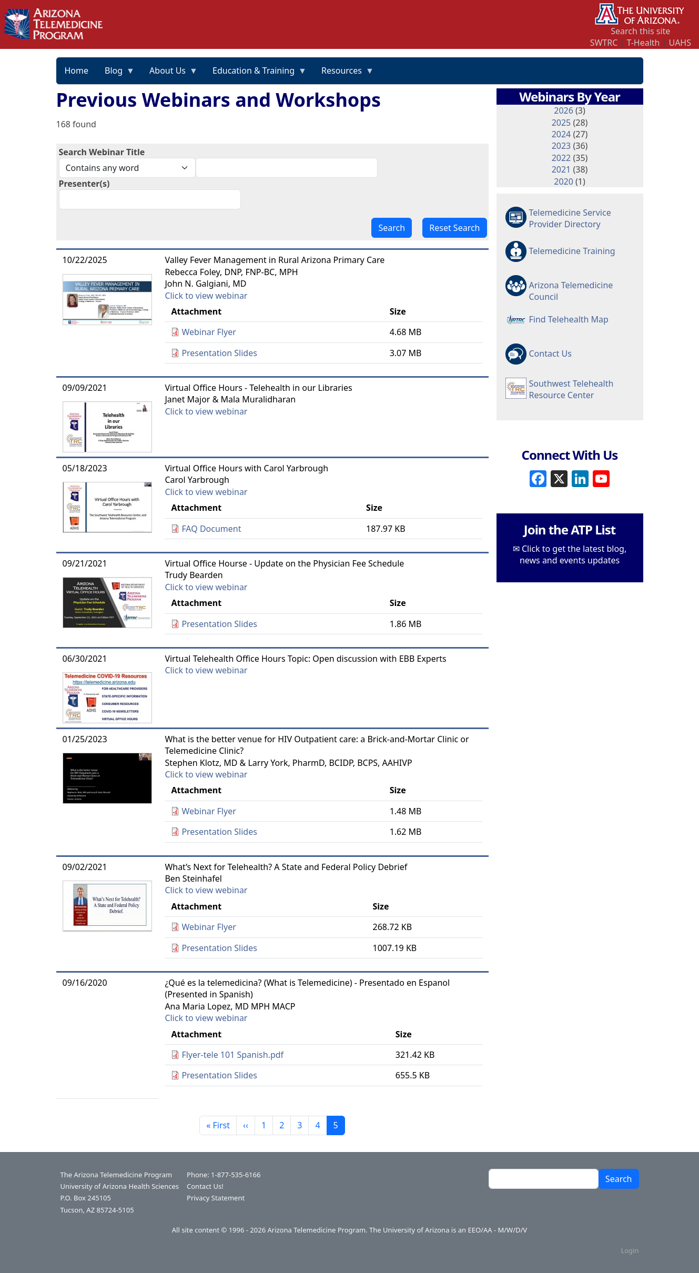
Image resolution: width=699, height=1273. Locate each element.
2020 (563, 181)
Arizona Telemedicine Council (571, 290)
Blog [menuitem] (116, 74)
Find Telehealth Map (569, 319)
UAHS (680, 42)
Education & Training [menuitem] (256, 74)
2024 (561, 134)
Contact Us (550, 353)
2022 (561, 158)
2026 (563, 110)
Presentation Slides (219, 353)
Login (630, 1250)
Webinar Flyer (208, 332)
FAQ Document (211, 528)
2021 (561, 169)
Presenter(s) (84, 183)
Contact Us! (205, 1186)
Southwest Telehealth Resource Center (571, 389)
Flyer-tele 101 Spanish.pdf (232, 1054)
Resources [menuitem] (343, 74)
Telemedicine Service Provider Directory (570, 218)
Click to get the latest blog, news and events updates (573, 554)
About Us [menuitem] (169, 74)
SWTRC (604, 42)
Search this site (640, 31)
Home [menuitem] (77, 70)
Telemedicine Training (572, 251)
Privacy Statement (216, 1198)
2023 (561, 145)
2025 (561, 122)
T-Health (643, 42)
